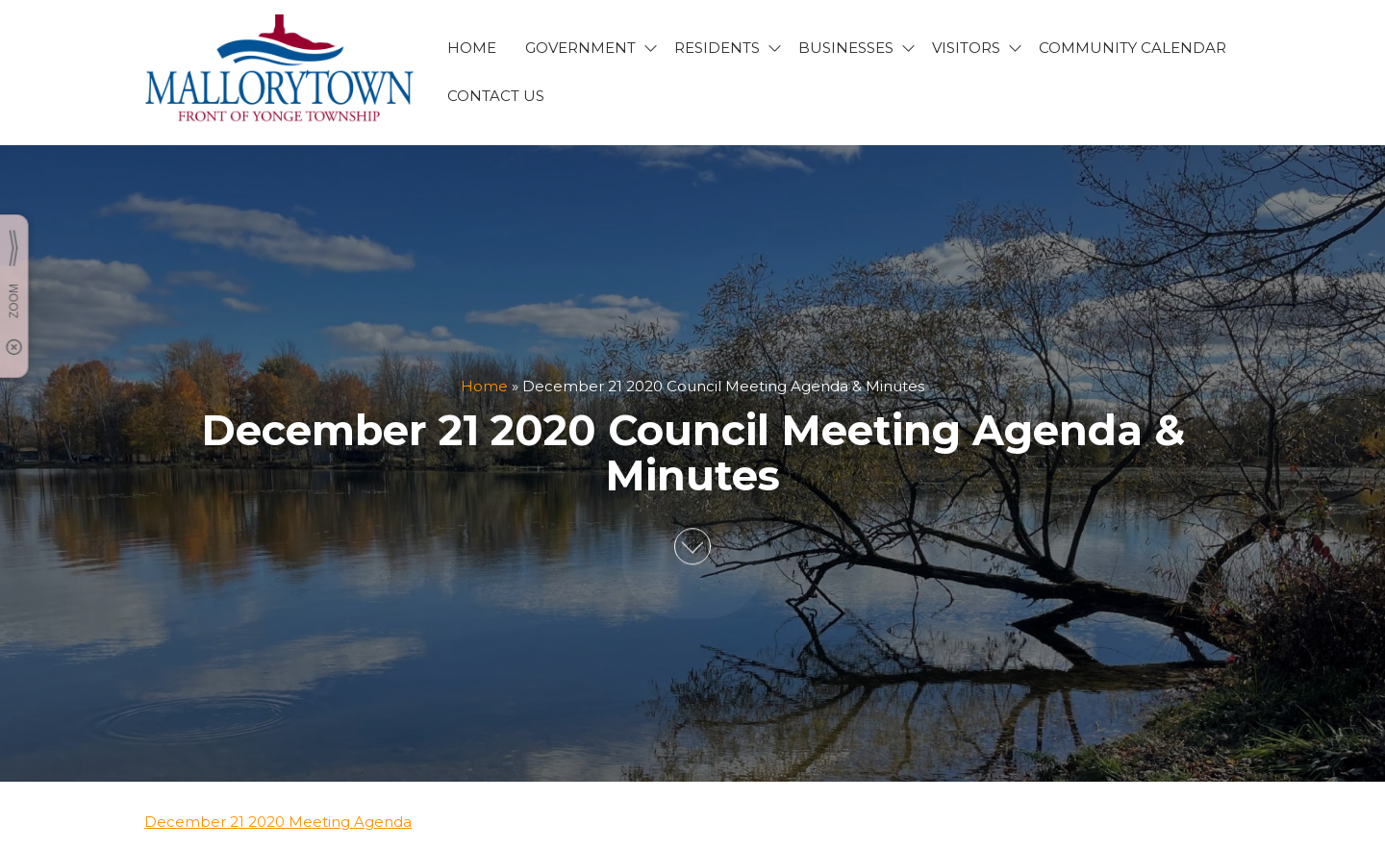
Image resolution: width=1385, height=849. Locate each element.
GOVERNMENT (580, 47)
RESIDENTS (717, 47)
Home (484, 386)
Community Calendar (1132, 47)
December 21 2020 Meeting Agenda (278, 821)
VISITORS (966, 47)
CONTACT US (495, 96)
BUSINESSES (846, 47)
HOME (471, 47)
